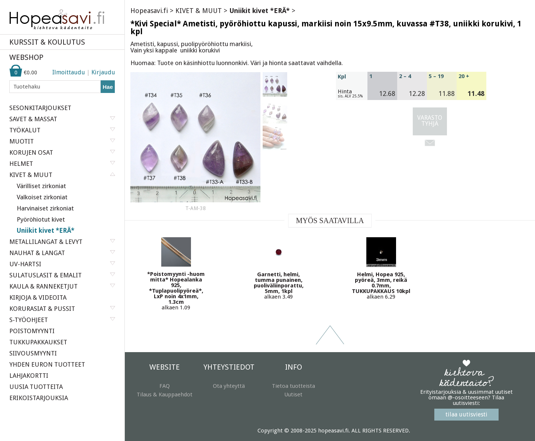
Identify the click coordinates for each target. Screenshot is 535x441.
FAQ (164, 386)
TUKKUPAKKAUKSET (38, 342)
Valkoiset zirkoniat (42, 197)
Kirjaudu (103, 72)
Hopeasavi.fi (149, 11)
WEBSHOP (26, 57)
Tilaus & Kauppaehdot (164, 394)
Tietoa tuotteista (293, 386)
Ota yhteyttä (229, 386)
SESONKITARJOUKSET (40, 108)
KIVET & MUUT (198, 11)
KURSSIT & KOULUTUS (47, 42)
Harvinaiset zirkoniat (45, 208)
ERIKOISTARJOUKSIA (38, 398)
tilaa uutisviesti (466, 414)
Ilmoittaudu (68, 72)
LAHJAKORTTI (28, 375)
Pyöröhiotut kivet (41, 219)
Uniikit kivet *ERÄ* (45, 230)
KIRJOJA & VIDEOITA (38, 297)
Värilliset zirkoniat (41, 186)
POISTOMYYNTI (32, 331)
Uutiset (293, 394)
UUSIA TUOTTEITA (36, 386)
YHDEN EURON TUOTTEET (47, 364)
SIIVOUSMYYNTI (33, 353)
